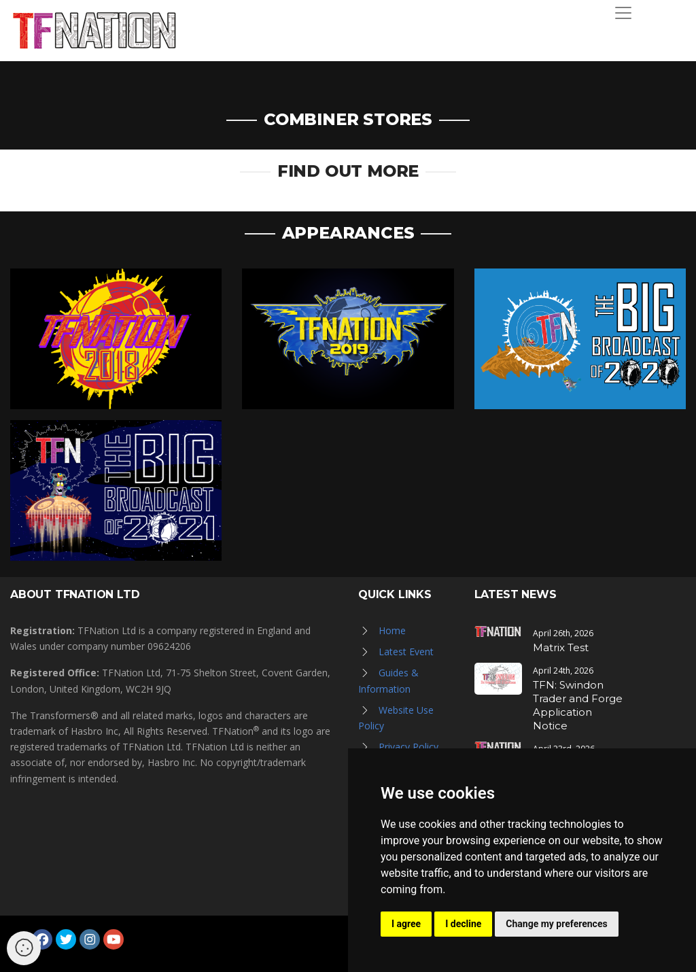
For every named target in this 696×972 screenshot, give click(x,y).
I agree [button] (406, 923)
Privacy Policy (408, 746)
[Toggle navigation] (623, 13)
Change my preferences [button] (556, 923)
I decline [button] (463, 923)
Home (392, 630)
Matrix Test (561, 647)
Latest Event (406, 651)
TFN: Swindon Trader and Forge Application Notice (578, 705)
